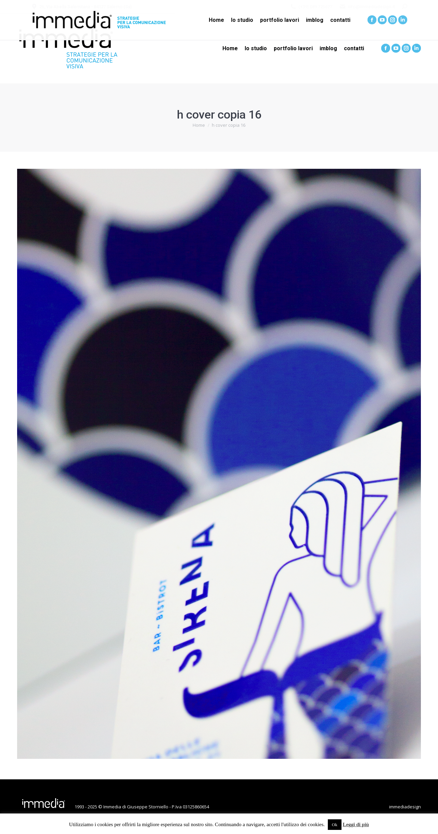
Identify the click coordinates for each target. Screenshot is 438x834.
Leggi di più (356, 824)
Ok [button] (334, 824)
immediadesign (405, 807)
